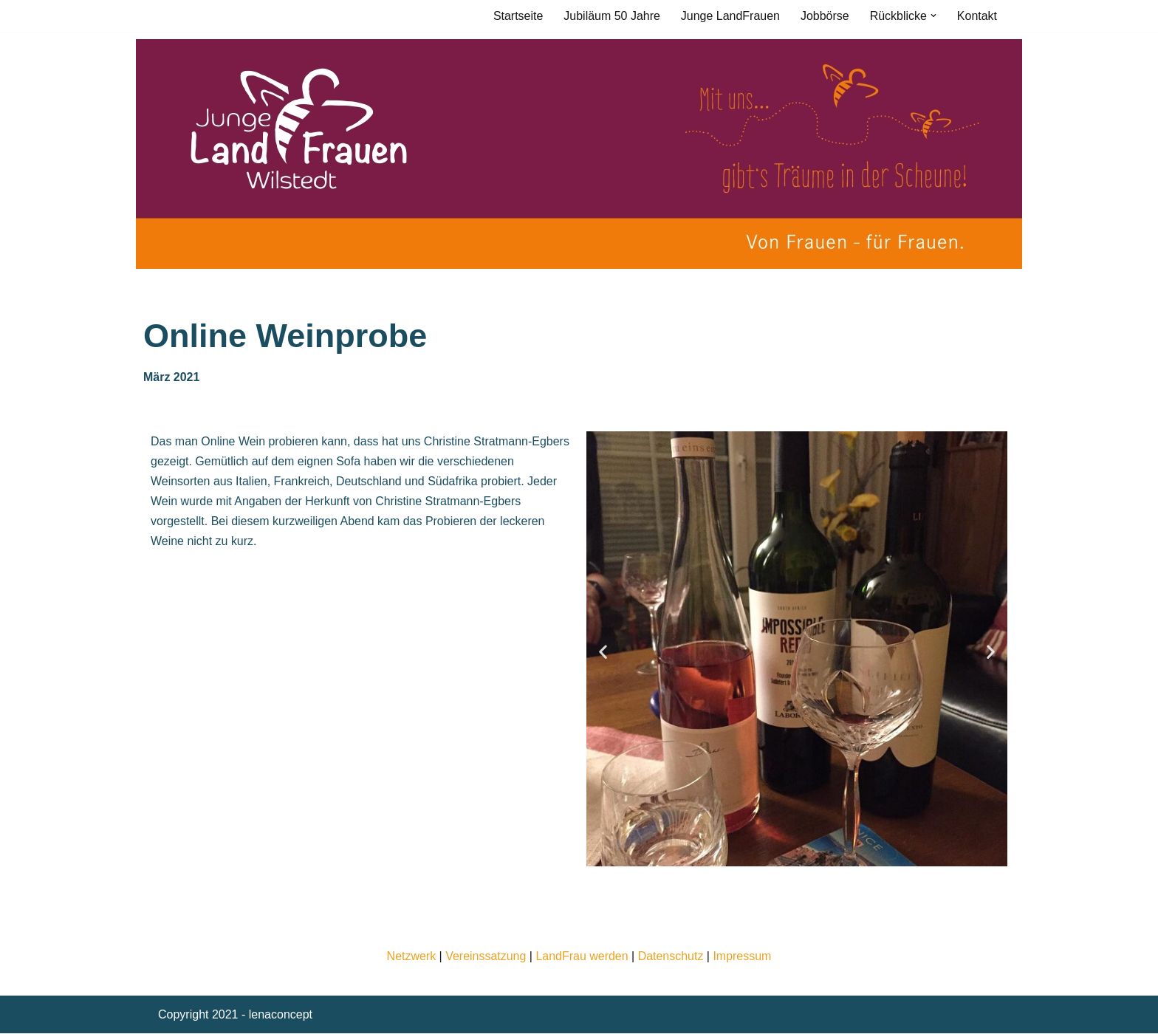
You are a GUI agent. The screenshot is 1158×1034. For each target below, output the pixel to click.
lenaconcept (280, 1015)
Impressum (742, 956)
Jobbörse (825, 16)
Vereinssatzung (485, 956)
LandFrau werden (581, 956)
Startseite (518, 16)
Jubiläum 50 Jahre (611, 16)
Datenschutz (671, 956)
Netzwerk (411, 956)
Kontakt (977, 16)
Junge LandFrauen (729, 16)
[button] (933, 15)
